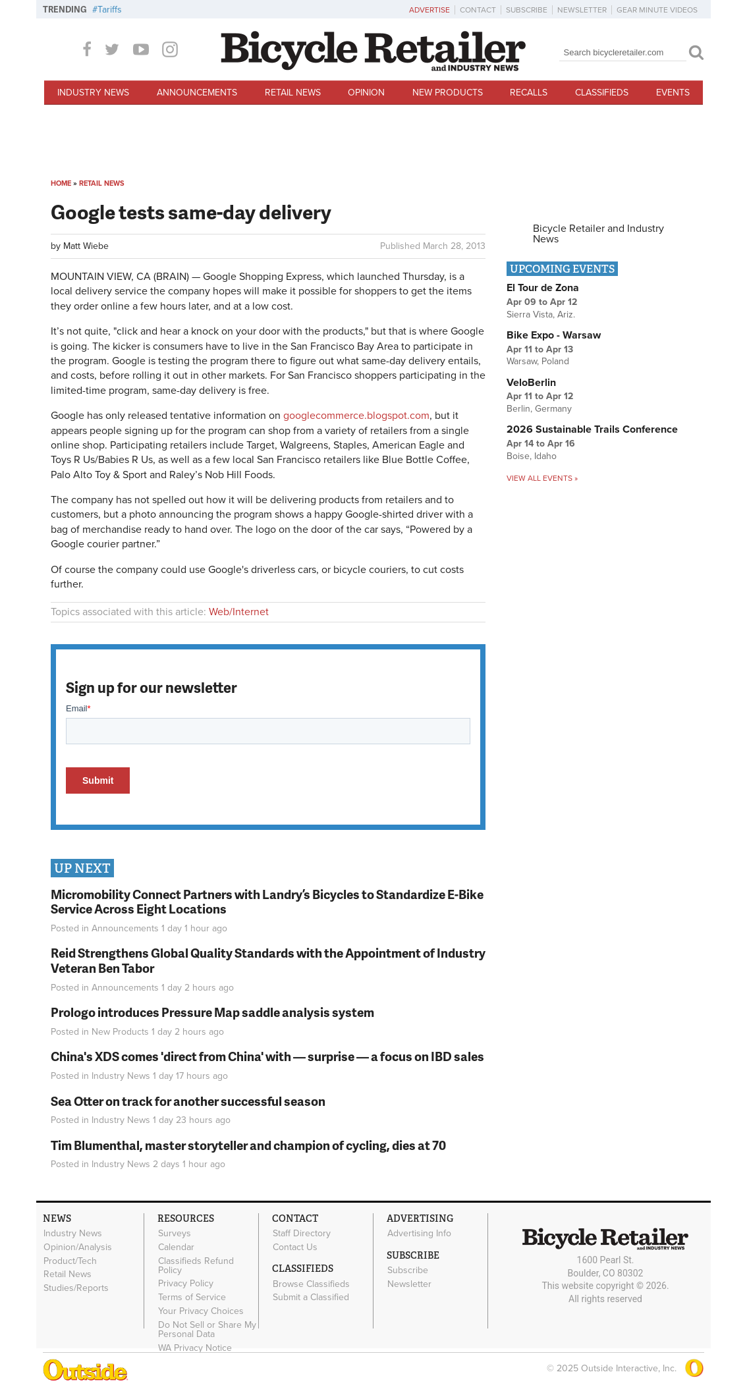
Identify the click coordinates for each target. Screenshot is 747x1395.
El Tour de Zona (543, 287)
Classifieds (601, 92)
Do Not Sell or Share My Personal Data (207, 1329)
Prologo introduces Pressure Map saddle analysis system (212, 1012)
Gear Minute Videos (657, 9)
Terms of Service (192, 1297)
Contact (478, 9)
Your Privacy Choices (201, 1311)
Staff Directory (302, 1233)
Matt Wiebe (86, 246)
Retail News (293, 92)
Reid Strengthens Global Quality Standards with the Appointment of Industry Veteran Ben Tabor (268, 960)
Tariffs (109, 9)
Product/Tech (70, 1260)
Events (673, 92)
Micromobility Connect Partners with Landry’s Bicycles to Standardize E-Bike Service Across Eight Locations (267, 901)
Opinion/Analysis (77, 1247)
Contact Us (295, 1247)
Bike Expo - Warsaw (554, 335)
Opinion (366, 92)
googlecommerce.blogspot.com (356, 415)
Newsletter (582, 9)
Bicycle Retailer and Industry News (598, 234)
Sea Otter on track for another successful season (188, 1101)
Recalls (528, 92)
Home (61, 183)
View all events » (542, 478)
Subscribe (526, 9)
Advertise (429, 9)
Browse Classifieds (311, 1283)
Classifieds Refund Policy (196, 1265)
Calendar (176, 1247)
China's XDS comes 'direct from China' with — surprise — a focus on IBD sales (267, 1056)
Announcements (197, 92)
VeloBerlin (531, 382)
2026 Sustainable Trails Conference (592, 429)
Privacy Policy (185, 1283)
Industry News (93, 92)
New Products (447, 92)
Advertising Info (419, 1233)
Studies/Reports (76, 1288)
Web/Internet (239, 611)
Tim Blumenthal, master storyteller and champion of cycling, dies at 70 (248, 1145)
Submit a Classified (311, 1297)
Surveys (174, 1233)
